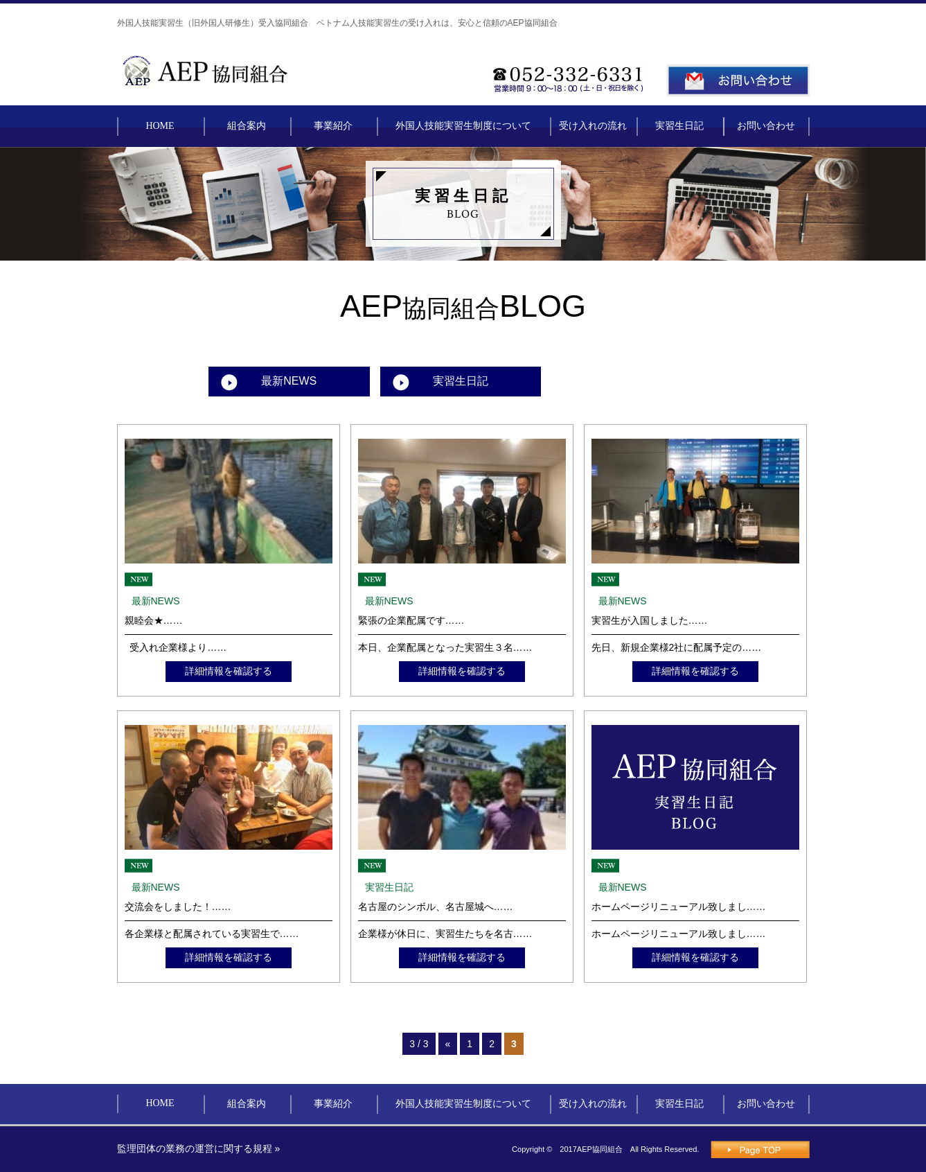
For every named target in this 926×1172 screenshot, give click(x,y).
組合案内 (246, 126)
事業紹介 (333, 126)
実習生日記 (679, 126)
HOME (159, 126)
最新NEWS (289, 381)
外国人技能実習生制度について (463, 126)
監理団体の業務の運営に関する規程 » (199, 1148)
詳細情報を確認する (228, 670)
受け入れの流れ (593, 126)
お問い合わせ (766, 126)
